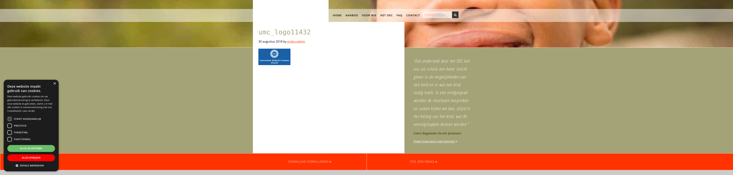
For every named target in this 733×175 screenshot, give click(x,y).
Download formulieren (309, 162)
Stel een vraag (423, 162)
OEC (256, 3)
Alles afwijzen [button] (31, 157)
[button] (55, 24)
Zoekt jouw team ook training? (435, 141)
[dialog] (31, 125)
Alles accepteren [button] (31, 148)
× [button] (54, 83)
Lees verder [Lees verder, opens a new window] (29, 110)
